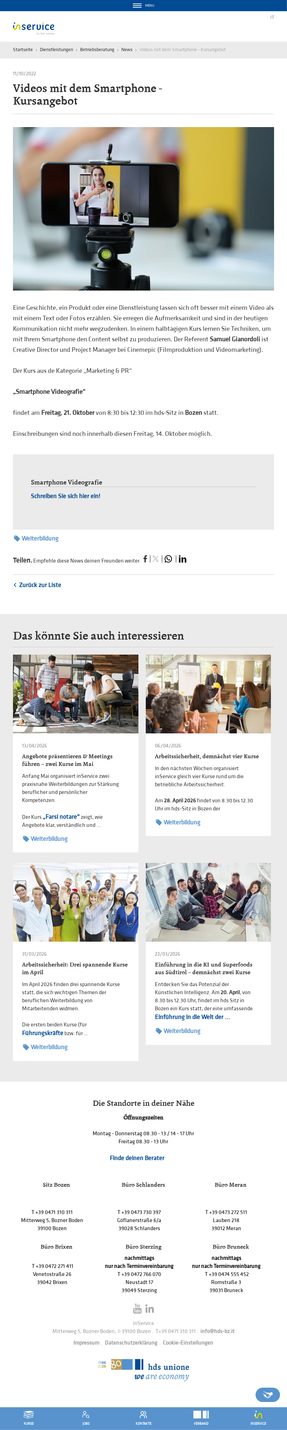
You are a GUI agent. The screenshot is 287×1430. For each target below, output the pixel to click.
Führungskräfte (42, 1033)
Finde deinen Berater (137, 1158)
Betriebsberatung (97, 50)
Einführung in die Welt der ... (192, 1017)
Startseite (23, 50)
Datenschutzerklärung (131, 1343)
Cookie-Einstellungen (188, 1343)
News (126, 50)
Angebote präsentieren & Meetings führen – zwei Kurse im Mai (67, 760)
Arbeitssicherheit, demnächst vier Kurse (207, 756)
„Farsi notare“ (61, 817)
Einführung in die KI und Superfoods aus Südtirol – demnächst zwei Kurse (203, 968)
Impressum (86, 1343)
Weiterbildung (36, 538)
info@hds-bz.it (217, 1331)
